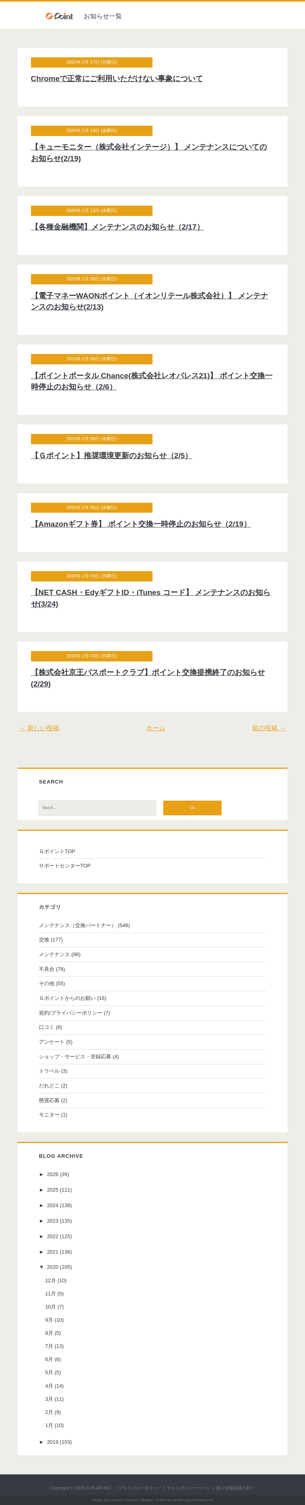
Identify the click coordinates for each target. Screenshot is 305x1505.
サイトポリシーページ (188, 1488)
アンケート (56, 1042)
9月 (54, 1320)
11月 (55, 1294)
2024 (57, 1205)
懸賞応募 (53, 1100)
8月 (54, 1333)
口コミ (51, 1027)
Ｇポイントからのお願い (71, 998)
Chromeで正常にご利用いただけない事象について (122, 78)
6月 (54, 1359)
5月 (54, 1372)
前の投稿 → (263, 728)
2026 (57, 1174)
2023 (57, 1221)
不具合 (51, 969)
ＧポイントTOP (61, 851)
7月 (54, 1346)
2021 (57, 1252)
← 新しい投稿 (44, 728)
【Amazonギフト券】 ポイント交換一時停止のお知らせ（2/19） (146, 524)
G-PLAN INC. (99, 1488)
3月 (54, 1399)
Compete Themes (123, 1500)
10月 (55, 1307)
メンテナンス (58, 954)
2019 (57, 1442)
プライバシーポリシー (140, 1488)
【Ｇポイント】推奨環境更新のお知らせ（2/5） (116, 455)
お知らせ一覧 (103, 16)
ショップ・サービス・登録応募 (79, 1057)
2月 (54, 1412)
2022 (57, 1236)
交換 (48, 940)
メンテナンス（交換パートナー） (82, 925)
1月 (54, 1425)
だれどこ (53, 1086)
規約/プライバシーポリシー (75, 1013)
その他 (51, 983)
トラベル (53, 1071)
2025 (57, 1190)
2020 (57, 1267)
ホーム (155, 728)
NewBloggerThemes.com (192, 1500)
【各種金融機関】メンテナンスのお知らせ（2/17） (122, 227)
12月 (55, 1280)
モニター (53, 1115)
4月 (54, 1386)
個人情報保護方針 (233, 1488)
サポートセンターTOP (69, 866)
